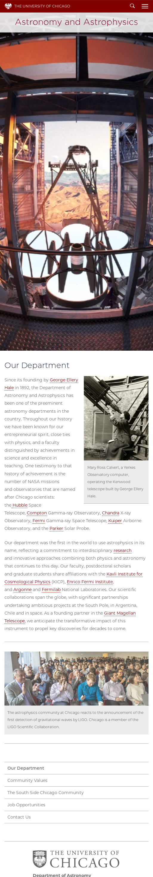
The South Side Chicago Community (45, 792)
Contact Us (19, 817)
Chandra (110, 513)
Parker (56, 528)
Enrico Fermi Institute (90, 581)
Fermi (39, 520)
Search (132, 6)
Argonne (22, 589)
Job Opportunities (26, 805)
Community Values (27, 780)
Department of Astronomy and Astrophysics (76, 22)
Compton (37, 513)
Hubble (20, 505)
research (123, 550)
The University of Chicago (42, 6)
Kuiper (115, 520)
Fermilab (51, 589)
